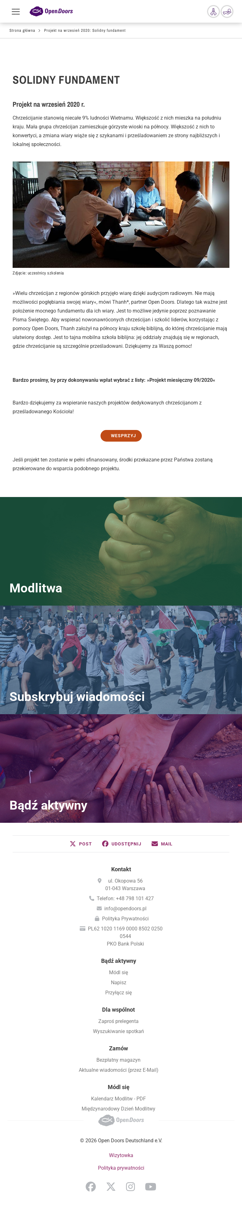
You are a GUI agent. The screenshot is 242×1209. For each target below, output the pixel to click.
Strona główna (22, 30)
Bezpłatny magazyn (118, 1060)
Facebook (91, 1186)
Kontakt (121, 869)
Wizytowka (121, 1155)
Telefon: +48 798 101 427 (125, 898)
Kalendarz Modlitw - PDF (118, 1099)
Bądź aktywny (48, 805)
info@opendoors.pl (125, 909)
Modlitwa (35, 588)
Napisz (118, 983)
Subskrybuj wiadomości (77, 696)
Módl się (118, 972)
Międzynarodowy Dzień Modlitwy (118, 1109)
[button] (81, 844)
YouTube (150, 1186)
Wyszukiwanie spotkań (118, 1031)
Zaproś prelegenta (118, 1021)
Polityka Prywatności (125, 919)
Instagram (130, 1186)
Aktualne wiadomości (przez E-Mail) (118, 1070)
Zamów (118, 1048)
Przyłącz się (118, 993)
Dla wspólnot (118, 1009)
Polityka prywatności (121, 1168)
